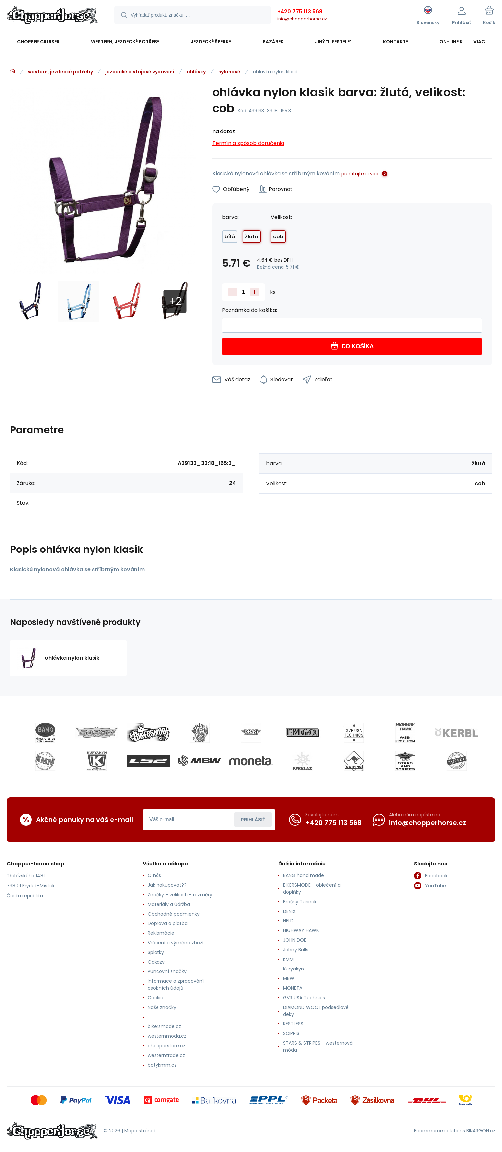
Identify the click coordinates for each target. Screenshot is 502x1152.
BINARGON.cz (480, 1130)
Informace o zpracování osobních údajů (176, 984)
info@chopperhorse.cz (302, 19)
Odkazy (156, 962)
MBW (288, 978)
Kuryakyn (293, 969)
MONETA (292, 988)
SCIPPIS (291, 1033)
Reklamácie (161, 933)
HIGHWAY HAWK (301, 930)
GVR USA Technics (304, 997)
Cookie (155, 997)
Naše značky (162, 1007)
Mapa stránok (140, 1130)
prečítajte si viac (360, 173)
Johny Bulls (295, 949)
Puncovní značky (167, 971)
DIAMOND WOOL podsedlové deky (316, 1011)
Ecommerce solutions (439, 1130)
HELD (288, 920)
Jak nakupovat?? (167, 885)
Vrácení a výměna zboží (175, 942)
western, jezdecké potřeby (60, 71)
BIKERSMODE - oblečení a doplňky (312, 888)
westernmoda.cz (167, 1036)
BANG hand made (303, 875)
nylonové (229, 71)
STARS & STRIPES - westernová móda (318, 1046)
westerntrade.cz (166, 1055)
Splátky (156, 952)
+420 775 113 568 (299, 11)
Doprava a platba (168, 923)
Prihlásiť (253, 819)
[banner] (52, 16)
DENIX (289, 911)
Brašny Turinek (300, 901)
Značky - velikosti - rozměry (180, 894)
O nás (154, 875)
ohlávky (196, 71)
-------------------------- (182, 1017)
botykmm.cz (162, 1065)
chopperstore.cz (166, 1045)
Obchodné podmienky (174, 914)
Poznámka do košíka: (249, 310)
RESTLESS (293, 1024)
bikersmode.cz (164, 1026)
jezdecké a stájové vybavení (139, 71)
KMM (288, 959)
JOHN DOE (294, 940)
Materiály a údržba (169, 904)
